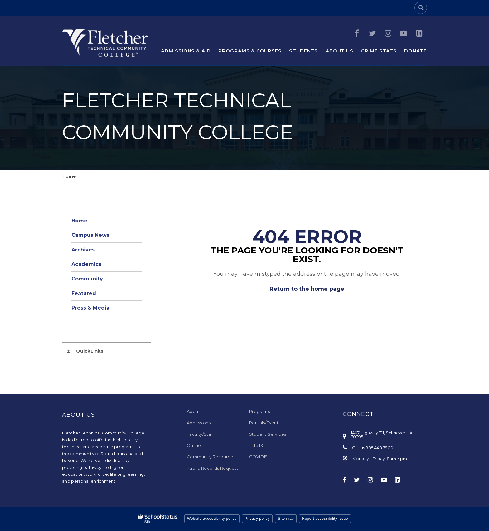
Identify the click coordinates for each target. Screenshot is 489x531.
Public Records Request (212, 468)
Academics (86, 264)
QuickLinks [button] (90, 351)
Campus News (90, 235)
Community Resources (211, 456)
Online (194, 445)
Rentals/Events (265, 422)
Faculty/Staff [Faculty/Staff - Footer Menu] (200, 434)
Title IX (256, 445)
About (193, 411)
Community (87, 279)
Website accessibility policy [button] (212, 518)
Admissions (199, 422)
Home (69, 176)
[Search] (420, 7)
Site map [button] (286, 518)
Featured (83, 293)
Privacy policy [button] (257, 518)
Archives (83, 250)
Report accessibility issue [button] (325, 518)
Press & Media (90, 308)
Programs (259, 411)
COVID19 (258, 456)
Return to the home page (306, 288)
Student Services (267, 434)
